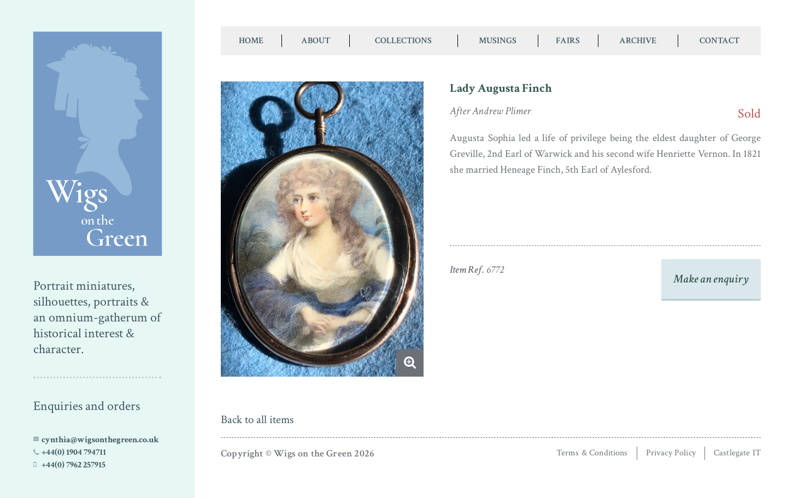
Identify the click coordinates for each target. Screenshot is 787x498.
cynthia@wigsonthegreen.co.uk (100, 439)
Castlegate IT (737, 453)
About (315, 40)
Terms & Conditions (592, 453)
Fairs (568, 40)
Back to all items (257, 419)
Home (251, 40)
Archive (637, 40)
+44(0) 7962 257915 (73, 464)
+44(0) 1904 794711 (74, 452)
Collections (403, 40)
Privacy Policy (671, 453)
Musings (497, 40)
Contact (719, 40)
